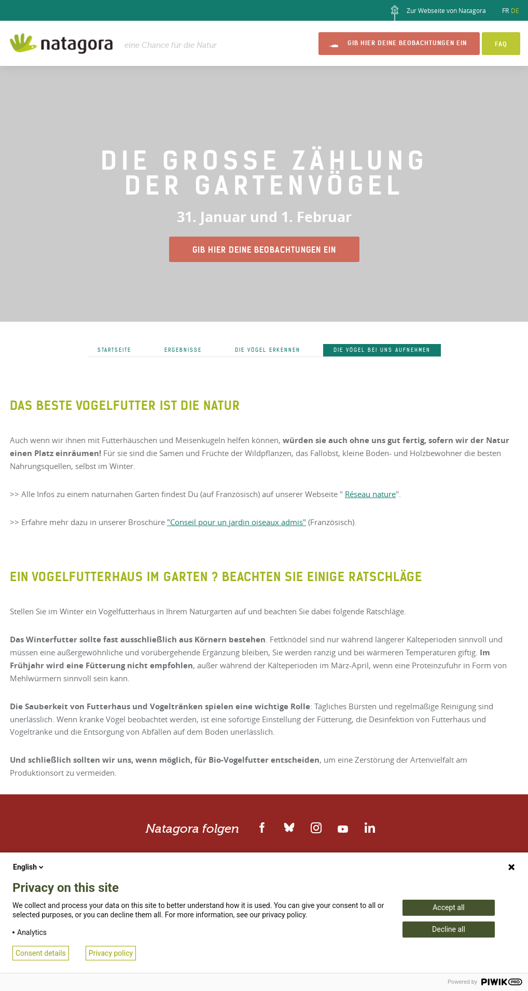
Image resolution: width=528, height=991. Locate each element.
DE (515, 10)
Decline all (448, 929)
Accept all (449, 907)
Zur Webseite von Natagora (436, 13)
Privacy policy (111, 953)
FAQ (501, 44)
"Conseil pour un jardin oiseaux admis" (236, 522)
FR (505, 10)
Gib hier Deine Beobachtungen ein (407, 43)
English (29, 867)
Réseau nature (370, 494)
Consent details (41, 953)
